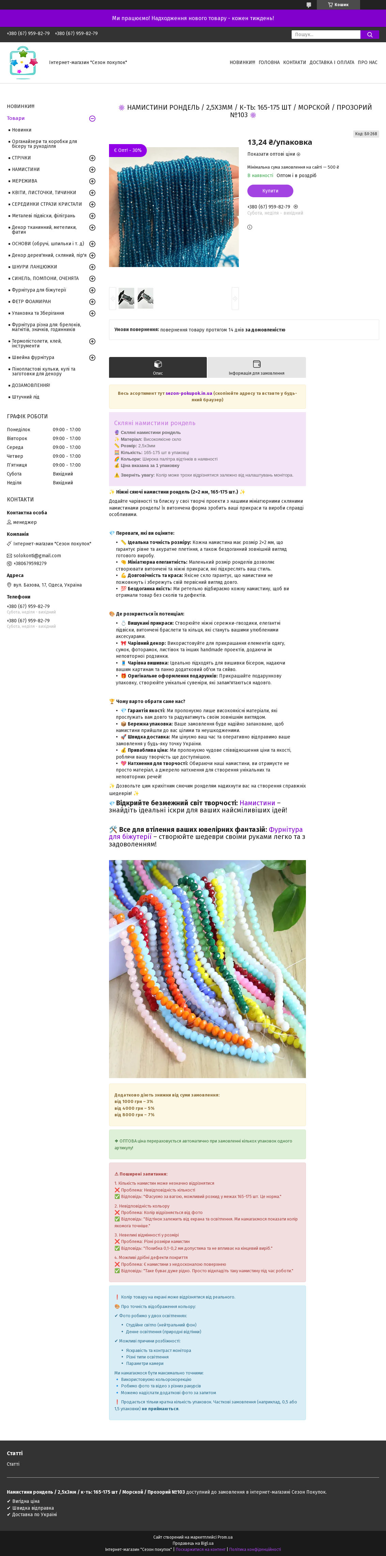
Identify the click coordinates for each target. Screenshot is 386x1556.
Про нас (367, 62)
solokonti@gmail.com (37, 556)
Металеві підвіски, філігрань (43, 216)
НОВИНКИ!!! (242, 62)
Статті (13, 1464)
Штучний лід (26, 397)
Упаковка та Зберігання (38, 313)
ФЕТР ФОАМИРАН (31, 302)
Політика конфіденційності (255, 1549)
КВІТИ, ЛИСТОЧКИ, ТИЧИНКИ (44, 193)
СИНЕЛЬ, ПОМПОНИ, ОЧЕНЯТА (45, 278)
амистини (259, 803)
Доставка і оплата (332, 62)
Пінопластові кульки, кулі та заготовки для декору (43, 371)
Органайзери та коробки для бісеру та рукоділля (44, 144)
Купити (270, 191)
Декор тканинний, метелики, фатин (44, 229)
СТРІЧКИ (21, 158)
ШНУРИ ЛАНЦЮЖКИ (34, 267)
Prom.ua (225, 1537)
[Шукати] (369, 34)
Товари (16, 118)
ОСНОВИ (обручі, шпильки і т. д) (48, 244)
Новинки (21, 130)
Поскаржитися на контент (201, 1549)
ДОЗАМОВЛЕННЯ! (31, 385)
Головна (269, 62)
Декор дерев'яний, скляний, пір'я (49, 255)
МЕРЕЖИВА (24, 181)
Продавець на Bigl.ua (193, 1543)
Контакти (294, 62)
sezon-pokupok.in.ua (189, 393)
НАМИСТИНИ (26, 169)
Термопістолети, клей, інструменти (37, 343)
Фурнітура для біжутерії (39, 290)
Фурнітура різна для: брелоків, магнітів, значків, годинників (46, 327)
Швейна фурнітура (33, 357)
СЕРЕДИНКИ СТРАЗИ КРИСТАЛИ (47, 204)
